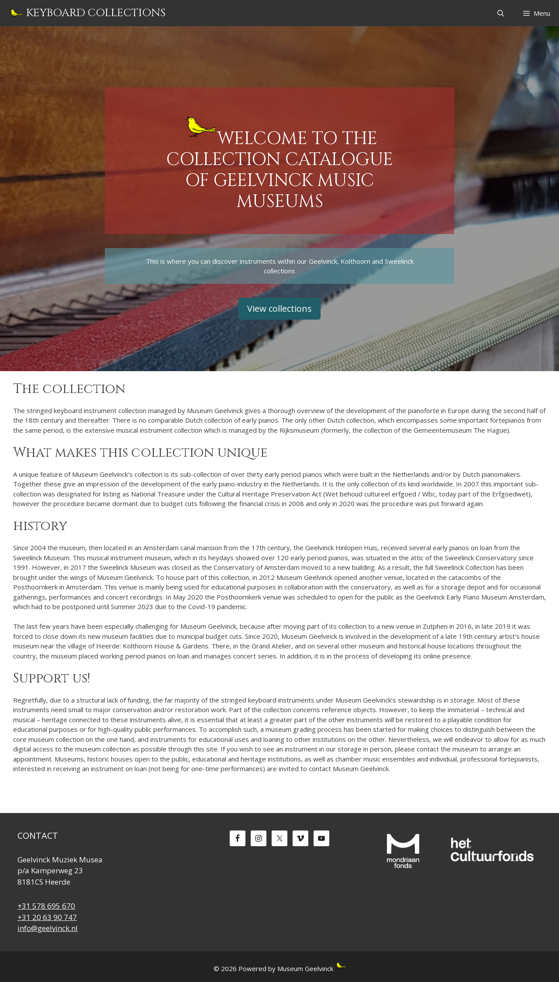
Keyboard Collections (96, 13)
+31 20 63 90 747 (47, 917)
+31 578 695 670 (46, 906)
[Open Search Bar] (500, 13)
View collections (279, 308)
